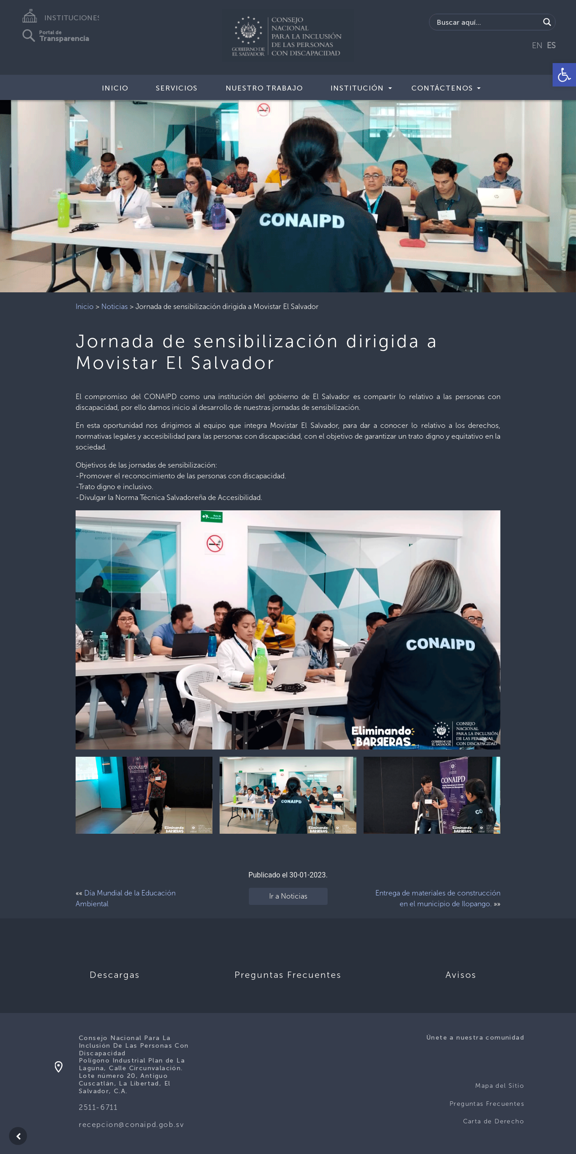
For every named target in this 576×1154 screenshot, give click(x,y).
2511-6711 (98, 1107)
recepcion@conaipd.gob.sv (131, 1124)
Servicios (177, 88)
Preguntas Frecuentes (487, 1104)
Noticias (114, 306)
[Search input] (487, 22)
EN (537, 45)
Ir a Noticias (288, 896)
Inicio (115, 88)
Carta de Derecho (493, 1121)
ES (551, 45)
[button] (564, 74)
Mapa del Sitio (499, 1086)
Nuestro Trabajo (264, 88)
